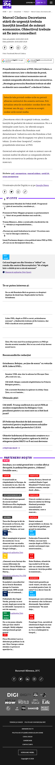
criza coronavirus (10, 176)
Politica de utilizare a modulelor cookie (27, 733)
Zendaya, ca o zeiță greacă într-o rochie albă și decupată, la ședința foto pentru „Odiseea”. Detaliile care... (26, 467)
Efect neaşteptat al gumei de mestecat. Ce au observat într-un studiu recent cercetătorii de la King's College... (14, 543)
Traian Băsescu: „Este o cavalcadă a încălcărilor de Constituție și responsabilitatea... (25, 223)
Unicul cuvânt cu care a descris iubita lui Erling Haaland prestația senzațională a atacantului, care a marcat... (39, 505)
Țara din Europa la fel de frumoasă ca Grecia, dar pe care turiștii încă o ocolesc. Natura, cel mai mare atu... (14, 526)
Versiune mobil (27, 752)
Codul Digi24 (27, 737)
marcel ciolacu (34, 173)
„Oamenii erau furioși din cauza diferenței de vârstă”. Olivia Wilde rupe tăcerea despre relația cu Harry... (14, 566)
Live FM (29, 3)
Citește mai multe (10, 448)
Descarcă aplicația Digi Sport (18, 272)
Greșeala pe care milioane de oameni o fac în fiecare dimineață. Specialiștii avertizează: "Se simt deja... (40, 604)
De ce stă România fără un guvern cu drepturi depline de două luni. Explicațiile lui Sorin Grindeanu (25, 295)
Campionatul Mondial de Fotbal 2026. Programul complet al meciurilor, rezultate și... (25, 204)
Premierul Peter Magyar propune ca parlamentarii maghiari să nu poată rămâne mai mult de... (26, 214)
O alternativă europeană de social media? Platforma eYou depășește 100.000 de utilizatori (14, 503)
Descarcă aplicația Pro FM (14, 575)
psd (13, 173)
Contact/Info (27, 744)
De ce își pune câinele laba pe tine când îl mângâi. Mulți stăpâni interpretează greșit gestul (13, 627)
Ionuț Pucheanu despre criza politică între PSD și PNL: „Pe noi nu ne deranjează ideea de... (27, 241)
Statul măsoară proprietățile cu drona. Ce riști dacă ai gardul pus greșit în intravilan (40, 525)
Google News (42, 185)
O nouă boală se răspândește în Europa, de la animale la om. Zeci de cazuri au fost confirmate (14, 483)
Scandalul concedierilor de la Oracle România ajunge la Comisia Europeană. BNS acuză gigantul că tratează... (14, 587)
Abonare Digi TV (27, 729)
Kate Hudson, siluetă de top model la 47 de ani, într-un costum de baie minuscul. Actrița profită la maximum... (40, 566)
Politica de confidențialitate (35, 722)
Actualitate (17, 12)
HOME (5, 12)
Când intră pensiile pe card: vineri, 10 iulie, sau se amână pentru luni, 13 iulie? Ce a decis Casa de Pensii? (40, 587)
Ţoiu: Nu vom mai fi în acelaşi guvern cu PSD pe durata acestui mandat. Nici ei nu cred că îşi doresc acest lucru (28, 344)
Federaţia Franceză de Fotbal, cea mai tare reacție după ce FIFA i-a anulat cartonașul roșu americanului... (39, 543)
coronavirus (21, 173)
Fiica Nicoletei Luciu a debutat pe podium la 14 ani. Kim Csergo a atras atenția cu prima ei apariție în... (13, 644)
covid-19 (45, 173)
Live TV (40, 2)
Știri (10, 12)
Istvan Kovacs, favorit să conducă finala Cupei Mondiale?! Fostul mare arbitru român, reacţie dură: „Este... (40, 484)
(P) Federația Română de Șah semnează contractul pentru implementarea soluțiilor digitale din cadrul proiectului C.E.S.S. (25, 424)
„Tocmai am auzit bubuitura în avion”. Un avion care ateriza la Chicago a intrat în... (26, 232)
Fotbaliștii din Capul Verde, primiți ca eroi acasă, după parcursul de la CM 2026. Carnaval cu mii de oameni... (14, 604)
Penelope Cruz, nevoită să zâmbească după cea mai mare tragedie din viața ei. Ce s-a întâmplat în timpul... (40, 627)
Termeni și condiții (16, 722)
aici (21, 108)
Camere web (27, 740)
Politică (26, 12)
